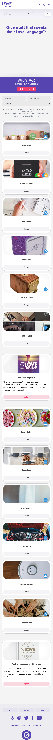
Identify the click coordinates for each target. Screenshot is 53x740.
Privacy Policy (26, 725)
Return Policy (37, 725)
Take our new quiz (26, 89)
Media (26, 710)
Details (26, 153)
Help (10, 710)
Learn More (15, 15)
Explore (26, 397)
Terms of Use (15, 725)
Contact (42, 710)
